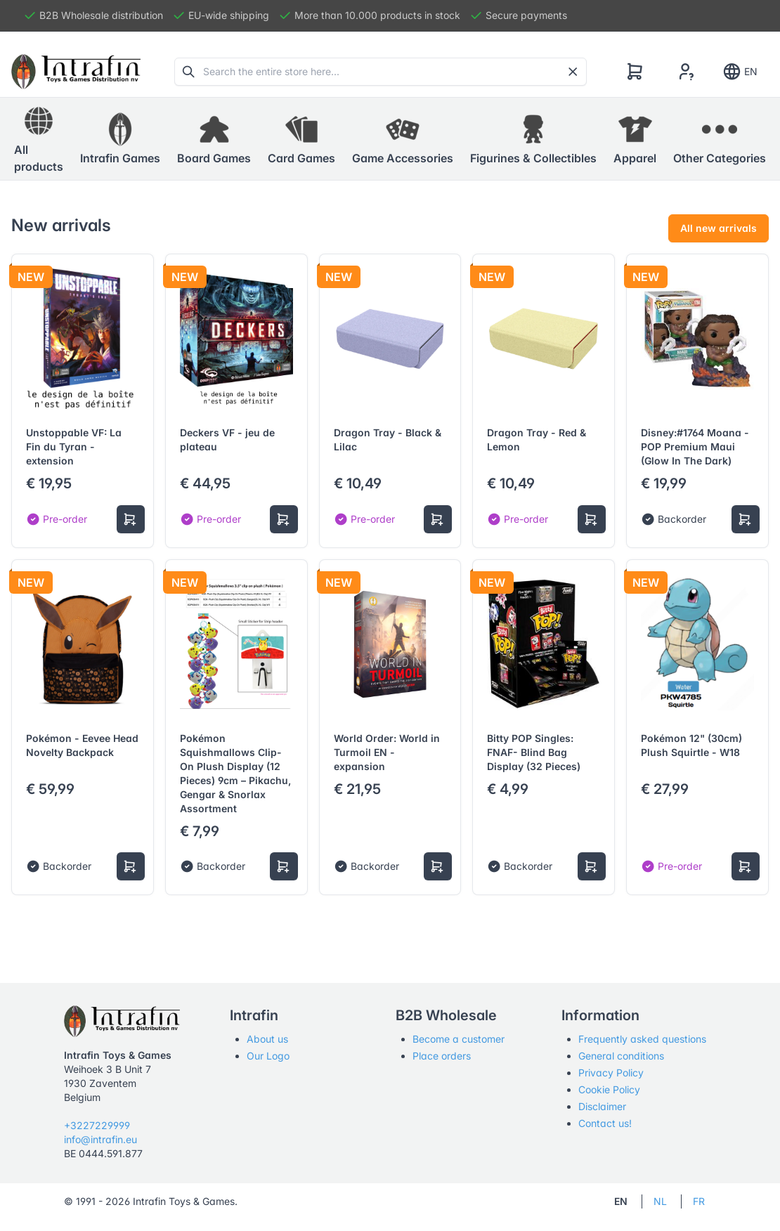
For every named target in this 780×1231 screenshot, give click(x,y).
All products (38, 138)
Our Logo (268, 1056)
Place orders (441, 1056)
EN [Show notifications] (740, 72)
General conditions (621, 1056)
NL (660, 1201)
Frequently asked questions (642, 1039)
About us (267, 1039)
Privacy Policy (611, 1073)
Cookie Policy (609, 1089)
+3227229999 (97, 1125)
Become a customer (458, 1039)
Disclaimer (602, 1106)
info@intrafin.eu (100, 1139)
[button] (120, 139)
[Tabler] (76, 71)
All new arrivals (718, 228)
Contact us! (605, 1123)
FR (699, 1201)
